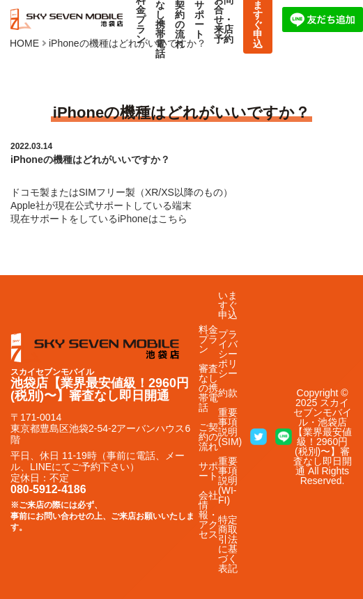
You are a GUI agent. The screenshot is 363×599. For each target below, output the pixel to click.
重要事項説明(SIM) (230, 427)
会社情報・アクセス (208, 515)
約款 (228, 392)
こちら (172, 218)
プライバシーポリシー (228, 354)
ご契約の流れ (208, 436)
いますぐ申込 (228, 305)
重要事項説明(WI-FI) (228, 481)
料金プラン (208, 339)
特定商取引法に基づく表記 (228, 544)
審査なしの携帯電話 (208, 388)
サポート (208, 470)
